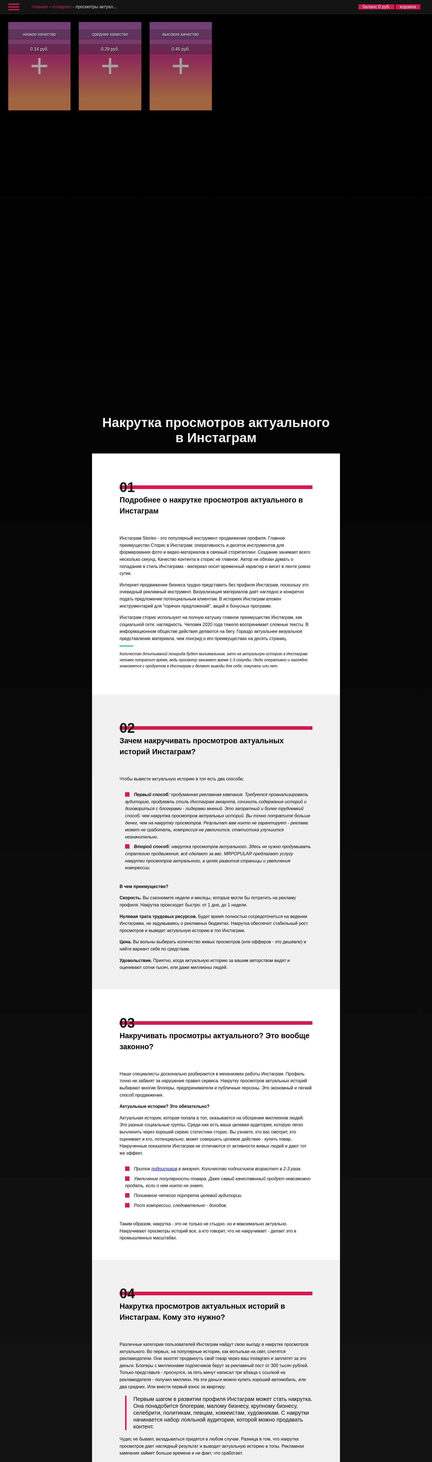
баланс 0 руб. (376, 6)
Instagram (61, 6)
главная (40, 6)
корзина (408, 6)
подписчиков (164, 1168)
